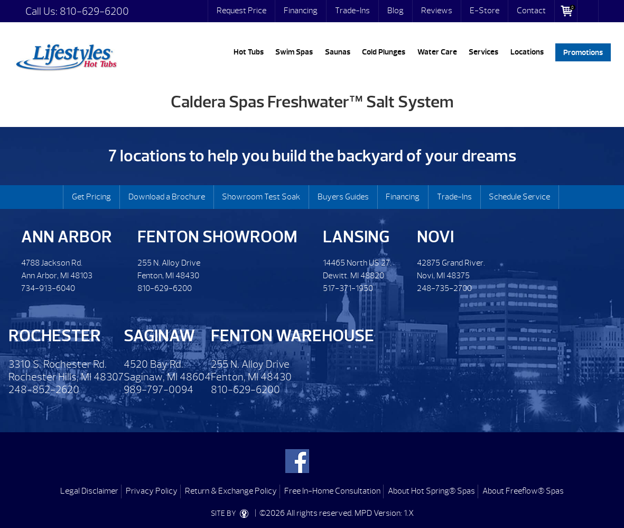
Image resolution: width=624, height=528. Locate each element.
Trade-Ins (352, 10)
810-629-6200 (94, 11)
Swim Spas (294, 52)
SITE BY (231, 513)
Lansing (356, 237)
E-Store (484, 10)
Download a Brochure (166, 197)
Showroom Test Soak (261, 197)
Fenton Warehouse (292, 336)
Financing (301, 10)
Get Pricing (91, 197)
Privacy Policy (152, 491)
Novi (435, 237)
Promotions (583, 52)
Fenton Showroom (217, 237)
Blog (395, 10)
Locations (527, 52)
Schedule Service (519, 197)
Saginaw (159, 336)
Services (483, 52)
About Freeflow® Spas (523, 491)
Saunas (337, 52)
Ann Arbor (66, 237)
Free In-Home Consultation (332, 491)
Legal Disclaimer (89, 491)
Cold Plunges (383, 52)
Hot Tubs (249, 52)
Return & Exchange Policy (231, 491)
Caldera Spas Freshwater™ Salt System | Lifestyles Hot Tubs (66, 55)
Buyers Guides (343, 197)
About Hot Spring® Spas (431, 491)
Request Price (241, 10)
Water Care (437, 52)
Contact (531, 10)
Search (588, 11)
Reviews (436, 10)
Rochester (54, 336)
